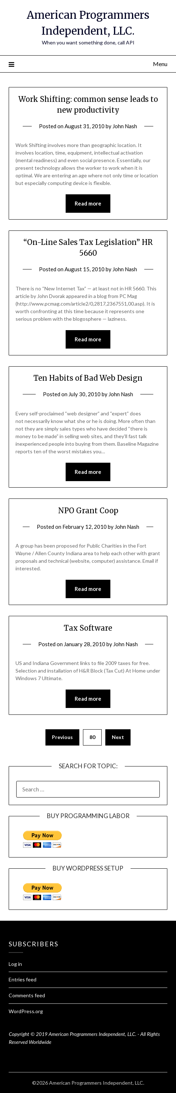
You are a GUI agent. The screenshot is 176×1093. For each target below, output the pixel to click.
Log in (15, 964)
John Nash (125, 126)
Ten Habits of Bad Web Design (88, 378)
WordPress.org (26, 1011)
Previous (62, 737)
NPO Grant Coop (88, 510)
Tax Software (88, 627)
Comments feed (27, 995)
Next (118, 737)
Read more (88, 203)
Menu (160, 63)
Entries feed (22, 979)
